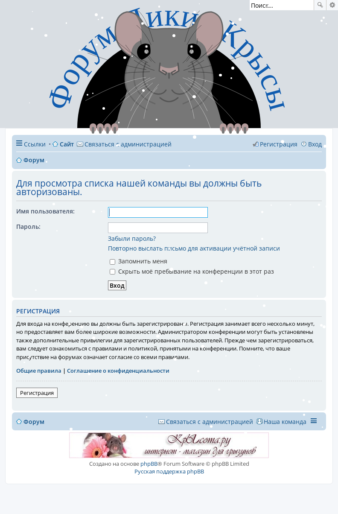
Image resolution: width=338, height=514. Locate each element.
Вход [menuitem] (315, 144)
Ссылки (35, 144)
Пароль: (28, 226)
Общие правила (38, 370)
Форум (33, 422)
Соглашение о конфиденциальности (118, 370)
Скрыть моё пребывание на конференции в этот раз (192, 271)
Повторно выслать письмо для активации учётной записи (194, 248)
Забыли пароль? (132, 238)
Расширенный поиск (332, 5)
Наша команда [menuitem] (285, 422)
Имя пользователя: (45, 211)
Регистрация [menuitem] (278, 144)
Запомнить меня (138, 261)
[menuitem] (124, 144)
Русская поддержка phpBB (169, 471)
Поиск (320, 5)
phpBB (148, 463)
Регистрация (37, 393)
